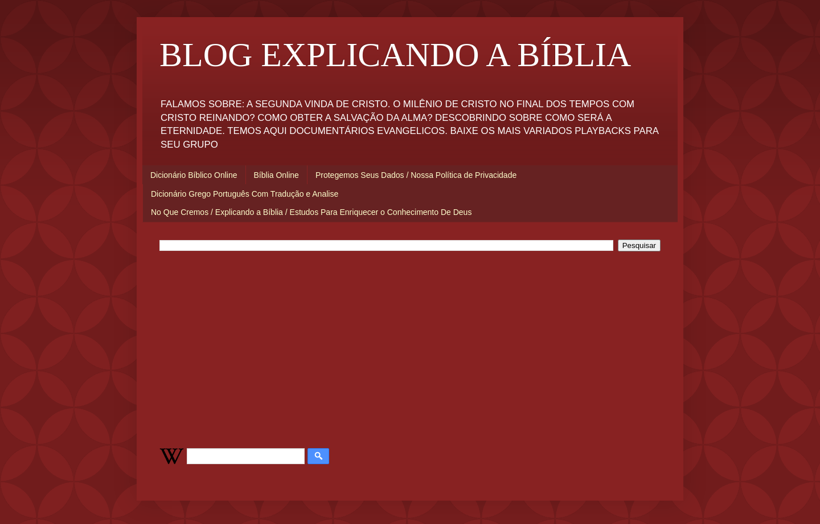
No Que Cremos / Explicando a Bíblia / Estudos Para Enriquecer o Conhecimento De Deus (311, 212)
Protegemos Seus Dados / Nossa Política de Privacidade (415, 175)
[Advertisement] (410, 348)
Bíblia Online (276, 175)
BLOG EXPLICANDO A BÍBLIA (395, 55)
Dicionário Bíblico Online (193, 175)
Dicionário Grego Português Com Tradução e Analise (244, 193)
